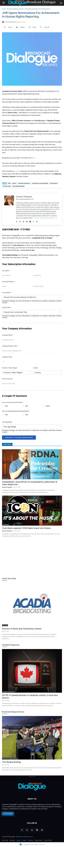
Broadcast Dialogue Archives (15, 9)
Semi (48, 406)
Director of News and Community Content (21, 628)
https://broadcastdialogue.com (25, 199)
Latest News (6, 478)
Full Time (5, 625)
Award (14, 183)
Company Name (7, 335)
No (27, 406)
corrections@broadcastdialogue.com (45, 218)
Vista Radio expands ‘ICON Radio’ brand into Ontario (26, 528)
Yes (6, 406)
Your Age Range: (7, 422)
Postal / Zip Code (7, 379)
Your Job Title (6, 307)
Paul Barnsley (6, 186)
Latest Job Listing (9, 578)
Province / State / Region (9, 368)
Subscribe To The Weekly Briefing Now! (19, 437)
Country (35, 368)
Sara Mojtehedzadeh (18, 186)
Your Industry (6, 292)
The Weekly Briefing (11, 762)
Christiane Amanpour (24, 183)
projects (17, 171)
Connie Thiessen (10, 22)
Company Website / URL (10, 346)
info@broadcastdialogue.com (24, 836)
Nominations (53, 183)
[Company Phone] (32, 361)
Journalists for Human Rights (40, 183)
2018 (9, 183)
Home (4, 9)
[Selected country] (3, 361)
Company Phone (7, 357)
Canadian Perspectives (10, 645)
